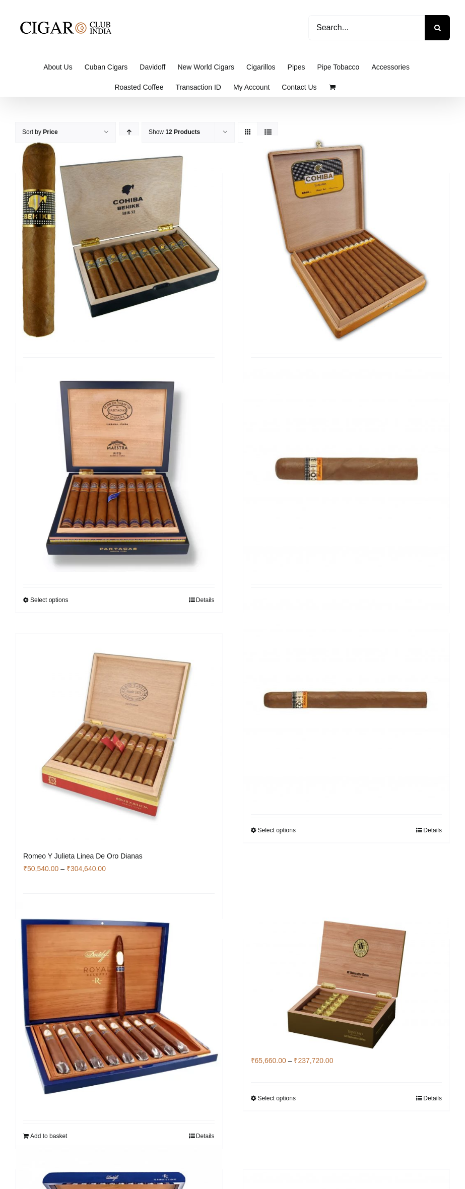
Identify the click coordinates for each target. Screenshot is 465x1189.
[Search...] (366, 27)
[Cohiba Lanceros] (346, 238)
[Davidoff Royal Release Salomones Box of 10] (119, 1005)
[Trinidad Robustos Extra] (346, 986)
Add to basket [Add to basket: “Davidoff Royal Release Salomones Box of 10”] (48, 1136)
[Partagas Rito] (119, 469)
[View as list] (268, 132)
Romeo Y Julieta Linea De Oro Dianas (83, 856)
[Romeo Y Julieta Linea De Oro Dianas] (119, 737)
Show (174, 132)
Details (205, 600)
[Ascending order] (129, 132)
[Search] (437, 27)
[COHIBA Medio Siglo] (346, 699)
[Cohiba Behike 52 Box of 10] (119, 238)
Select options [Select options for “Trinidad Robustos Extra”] (277, 1098)
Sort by (40, 132)
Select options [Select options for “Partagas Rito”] (49, 600)
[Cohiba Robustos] (346, 469)
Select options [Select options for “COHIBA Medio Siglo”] (277, 830)
